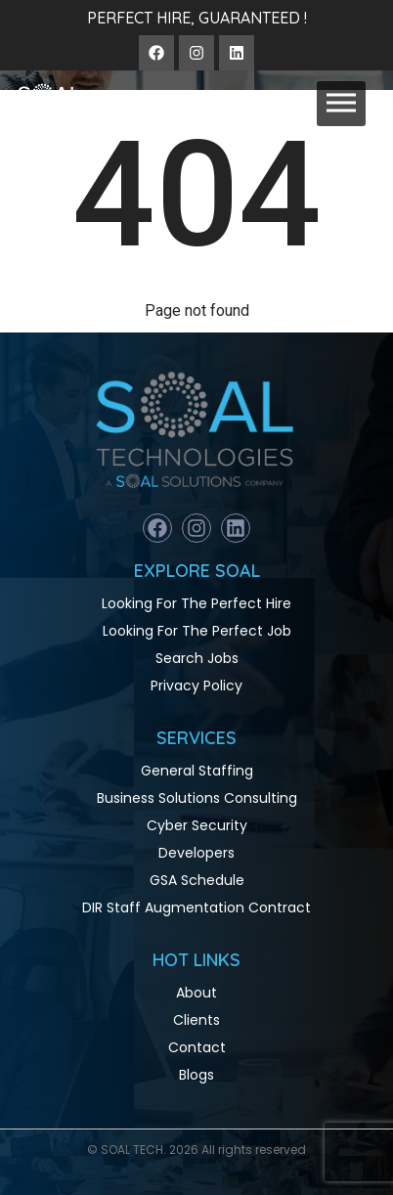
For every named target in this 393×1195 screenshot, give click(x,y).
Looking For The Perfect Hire (196, 603)
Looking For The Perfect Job (197, 631)
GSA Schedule (197, 880)
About (196, 992)
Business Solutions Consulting (197, 798)
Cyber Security (197, 825)
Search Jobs (197, 658)
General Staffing (197, 770)
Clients (196, 1020)
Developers (196, 853)
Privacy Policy (196, 685)
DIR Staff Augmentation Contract (196, 907)
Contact (197, 1047)
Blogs (196, 1074)
